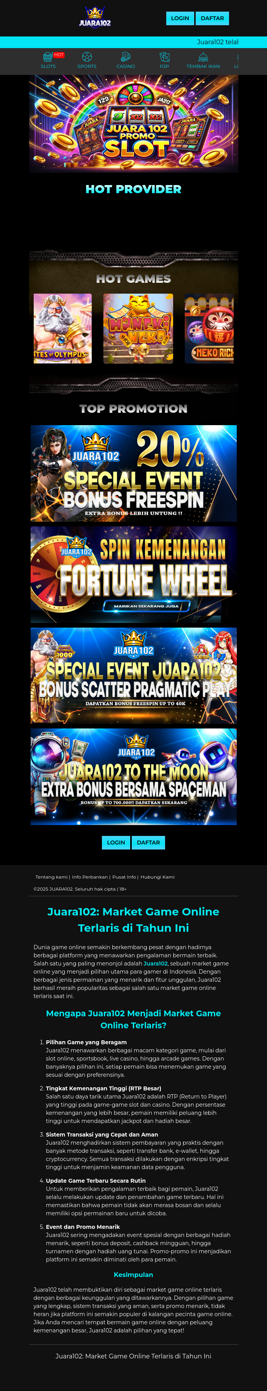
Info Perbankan (90, 877)
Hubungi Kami (158, 877)
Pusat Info (124, 877)
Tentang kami (52, 877)
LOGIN (180, 18)
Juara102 (156, 963)
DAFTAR (212, 18)
